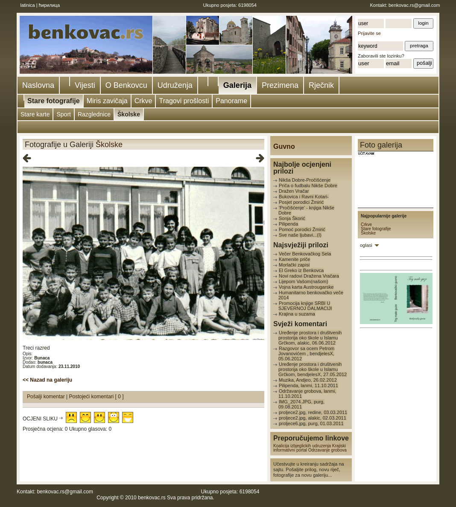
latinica (27, 5)
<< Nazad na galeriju (47, 380)
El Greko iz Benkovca (301, 270)
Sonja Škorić (292, 218)
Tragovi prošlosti (184, 100)
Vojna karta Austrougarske (306, 287)
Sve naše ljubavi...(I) (300, 235)
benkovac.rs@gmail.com (414, 5)
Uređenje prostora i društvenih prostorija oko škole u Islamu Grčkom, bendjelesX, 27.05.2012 (312, 369)
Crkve (143, 100)
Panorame (231, 100)
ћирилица (49, 5)
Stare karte (35, 114)
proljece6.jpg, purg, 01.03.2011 (311, 423)
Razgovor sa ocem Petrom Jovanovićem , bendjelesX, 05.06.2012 (306, 353)
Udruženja (175, 85)
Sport (63, 114)
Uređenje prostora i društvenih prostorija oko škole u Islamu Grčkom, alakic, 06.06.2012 (310, 337)
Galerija (237, 85)
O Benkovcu (126, 85)
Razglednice (94, 114)
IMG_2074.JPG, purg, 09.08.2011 (301, 404)
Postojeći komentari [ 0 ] (96, 397)
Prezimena (280, 85)
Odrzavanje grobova (327, 450)
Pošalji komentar (46, 397)
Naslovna (38, 85)
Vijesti (85, 85)
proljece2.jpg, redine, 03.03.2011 (313, 412)
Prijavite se (369, 33)
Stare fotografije (53, 100)
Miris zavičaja (107, 100)
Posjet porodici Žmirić (301, 202)
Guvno (284, 146)
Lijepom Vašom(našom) (303, 281)
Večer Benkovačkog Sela (305, 253)
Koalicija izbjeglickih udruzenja (302, 445)
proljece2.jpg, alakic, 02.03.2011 (312, 417)
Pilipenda (288, 223)
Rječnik (321, 85)
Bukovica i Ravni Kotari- (304, 196)
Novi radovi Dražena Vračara (309, 275)
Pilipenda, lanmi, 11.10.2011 (308, 385)
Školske (128, 114)
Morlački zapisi (294, 264)
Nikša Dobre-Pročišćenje (304, 180)
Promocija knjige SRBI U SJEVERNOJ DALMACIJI (305, 306)
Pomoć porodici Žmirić (302, 229)
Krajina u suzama (297, 313)
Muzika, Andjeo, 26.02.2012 (308, 379)
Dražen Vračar (294, 191)
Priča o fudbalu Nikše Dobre (308, 185)
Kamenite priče (294, 259)
